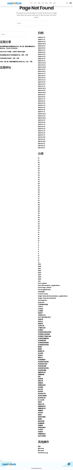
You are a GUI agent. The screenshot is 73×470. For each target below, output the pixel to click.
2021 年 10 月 (41, 141)
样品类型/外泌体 (42, 364)
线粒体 (40, 402)
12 (38, 256)
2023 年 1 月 (41, 112)
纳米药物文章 (41, 398)
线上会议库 (41, 400)
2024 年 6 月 (41, 75)
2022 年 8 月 (41, 122)
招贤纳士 (40, 355)
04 (39, 173)
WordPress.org (43, 453)
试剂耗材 (40, 432)
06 (38, 188)
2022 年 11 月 (41, 116)
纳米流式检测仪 (42, 396)
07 (38, 196)
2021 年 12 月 (41, 137)
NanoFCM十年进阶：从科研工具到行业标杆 (12, 52)
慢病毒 (40, 347)
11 (38, 243)
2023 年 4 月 (41, 105)
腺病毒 (40, 419)
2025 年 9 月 (41, 46)
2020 (39, 266)
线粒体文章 (41, 404)
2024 (39, 275)
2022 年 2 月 (41, 133)
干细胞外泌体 (41, 328)
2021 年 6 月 (41, 148)
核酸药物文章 (41, 372)
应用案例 (40, 330)
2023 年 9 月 (41, 95)
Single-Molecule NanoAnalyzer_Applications (53, 296)
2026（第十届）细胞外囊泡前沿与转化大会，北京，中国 (16, 61)
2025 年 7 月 (41, 50)
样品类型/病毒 (42, 366)
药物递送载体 (41, 427)
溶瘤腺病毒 (41, 374)
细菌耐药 (40, 410)
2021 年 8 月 (41, 145)
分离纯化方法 (41, 315)
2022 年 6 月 (41, 126)
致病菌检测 (41, 423)
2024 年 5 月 (41, 78)
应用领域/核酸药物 (43, 338)
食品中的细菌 (41, 436)
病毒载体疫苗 (41, 385)
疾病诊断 (40, 379)
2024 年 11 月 (41, 65)
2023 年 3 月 (41, 107)
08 (39, 203)
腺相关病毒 (41, 421)
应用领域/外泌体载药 (44, 334)
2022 (39, 270)
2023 (39, 273)
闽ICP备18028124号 (36, 468)
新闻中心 (40, 357)
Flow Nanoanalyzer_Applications (49, 285)
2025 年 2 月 (41, 61)
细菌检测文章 (41, 408)
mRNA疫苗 (41, 292)
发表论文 (40, 321)
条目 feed (41, 448)
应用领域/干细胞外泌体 (44, 336)
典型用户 (40, 313)
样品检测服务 (41, 359)
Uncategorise (42, 300)
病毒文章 (40, 381)
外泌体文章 (41, 326)
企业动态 (40, 309)
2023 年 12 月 (42, 88)
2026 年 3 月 (41, 37)
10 (38, 230)
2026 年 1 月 (41, 39)
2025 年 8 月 (41, 48)
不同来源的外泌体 (43, 304)
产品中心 (40, 306)
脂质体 (40, 415)
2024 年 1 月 (41, 86)
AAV (39, 281)
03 (38, 164)
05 (39, 183)
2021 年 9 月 (41, 143)
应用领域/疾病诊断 (43, 343)
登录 (39, 446)
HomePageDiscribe (44, 289)
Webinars (41, 302)
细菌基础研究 (41, 406)
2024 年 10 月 (42, 67)
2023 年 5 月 (41, 103)
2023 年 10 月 (42, 92)
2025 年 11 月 (41, 42)
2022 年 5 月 (41, 129)
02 (38, 162)
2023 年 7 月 (41, 99)
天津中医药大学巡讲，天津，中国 (9, 58)
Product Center (43, 294)
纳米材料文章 (41, 393)
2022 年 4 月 (41, 131)
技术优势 (40, 353)
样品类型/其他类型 (43, 362)
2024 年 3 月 (41, 82)
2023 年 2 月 (41, 109)
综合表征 (40, 413)
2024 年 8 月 (41, 71)
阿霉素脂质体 (41, 434)
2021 (39, 268)
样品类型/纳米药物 (43, 368)
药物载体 (40, 425)
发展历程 (40, 319)
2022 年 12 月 (42, 114)
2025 (39, 277)
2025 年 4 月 (41, 56)
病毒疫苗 (40, 383)
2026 (39, 279)
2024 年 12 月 (42, 63)
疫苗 (39, 376)
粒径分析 (40, 389)
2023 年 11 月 (41, 90)
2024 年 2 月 (41, 84)
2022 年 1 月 (41, 135)
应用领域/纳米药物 (43, 345)
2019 (39, 264)
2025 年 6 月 (41, 52)
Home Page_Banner (44, 287)
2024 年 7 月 (41, 73)
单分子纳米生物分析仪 (44, 317)
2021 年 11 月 (41, 139)
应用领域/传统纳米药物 (44, 332)
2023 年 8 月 (41, 97)
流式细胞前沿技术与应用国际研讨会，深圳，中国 (14, 55)
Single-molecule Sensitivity (47, 298)
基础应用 (40, 323)
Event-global (42, 283)
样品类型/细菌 (42, 370)
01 (38, 158)
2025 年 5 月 (41, 54)
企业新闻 (40, 311)
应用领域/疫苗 (42, 340)
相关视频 (40, 387)
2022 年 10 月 (42, 118)
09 (38, 213)
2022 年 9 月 (41, 120)
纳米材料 (40, 391)
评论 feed (41, 450)
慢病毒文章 (41, 351)
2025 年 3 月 (41, 59)
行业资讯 (40, 429)
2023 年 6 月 (41, 101)
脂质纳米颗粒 (41, 417)
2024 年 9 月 (41, 69)
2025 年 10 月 (42, 44)
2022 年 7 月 (41, 124)
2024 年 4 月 (41, 80)
